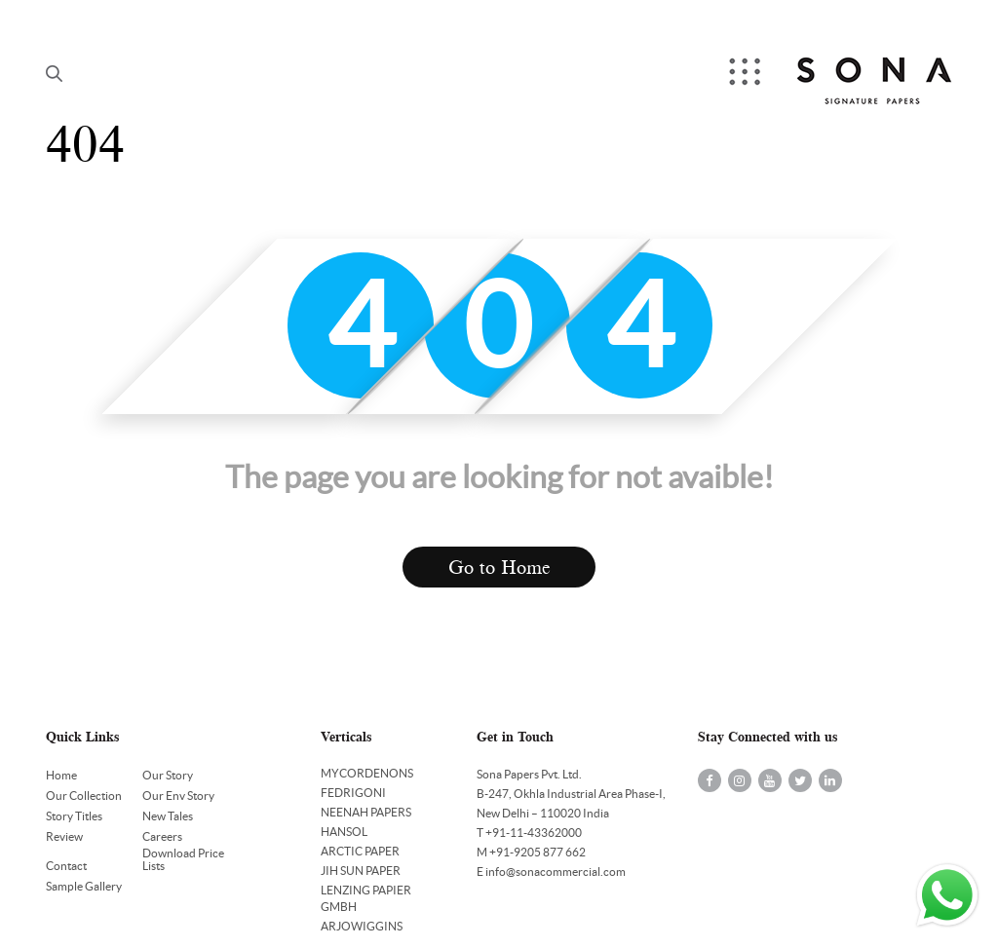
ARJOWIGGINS (362, 926)
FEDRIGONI (353, 792)
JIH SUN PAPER (361, 870)
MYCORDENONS (367, 773)
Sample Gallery (84, 886)
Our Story (167, 775)
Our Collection (84, 795)
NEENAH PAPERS (366, 812)
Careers (162, 836)
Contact (66, 865)
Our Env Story (178, 795)
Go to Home (499, 567)
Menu (746, 74)
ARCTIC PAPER (360, 851)
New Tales (167, 816)
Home (61, 775)
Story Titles (74, 816)
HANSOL (344, 831)
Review (64, 836)
